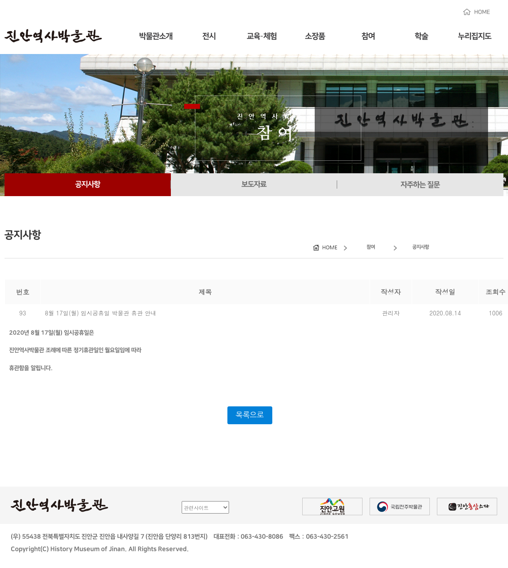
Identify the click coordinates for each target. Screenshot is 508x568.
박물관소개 (156, 36)
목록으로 (250, 415)
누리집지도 (474, 36)
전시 (209, 36)
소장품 (315, 36)
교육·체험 (262, 36)
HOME (476, 12)
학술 (421, 36)
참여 (368, 36)
